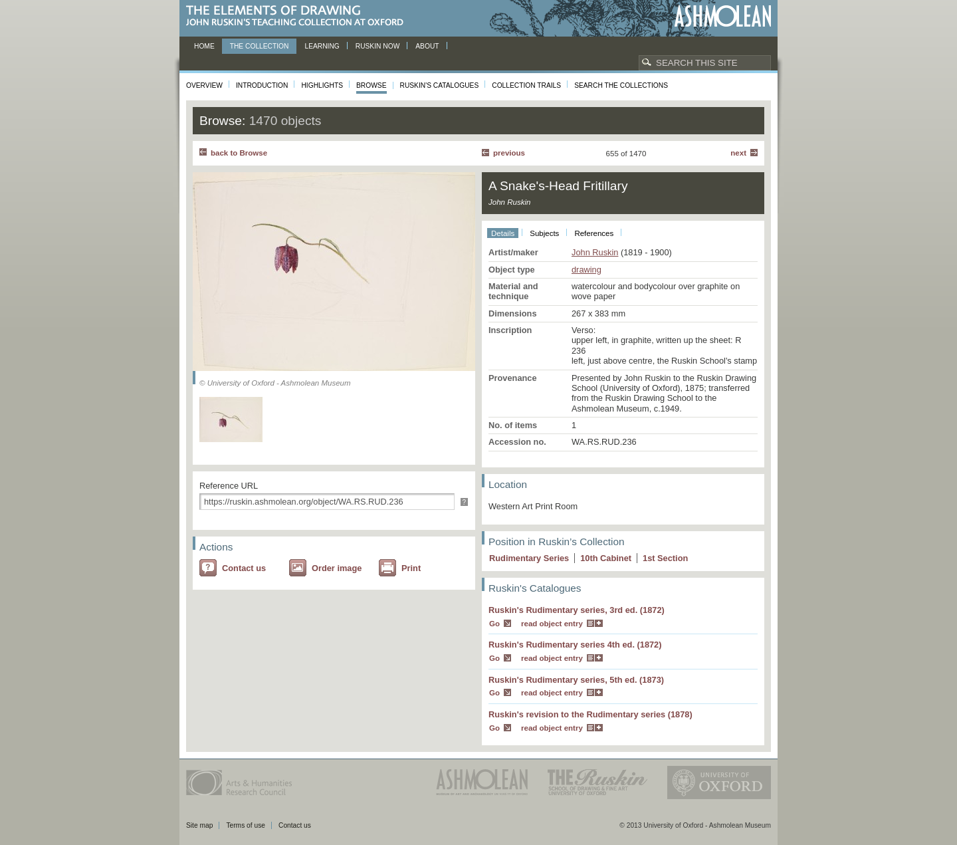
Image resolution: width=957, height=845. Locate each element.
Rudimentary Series (529, 558)
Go (494, 624)
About (427, 46)
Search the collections (621, 85)
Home (204, 46)
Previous (509, 153)
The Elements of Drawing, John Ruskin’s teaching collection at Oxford (298, 16)
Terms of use (245, 825)
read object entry (552, 624)
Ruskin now (378, 46)
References (593, 233)
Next (738, 153)
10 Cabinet (605, 558)
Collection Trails (526, 85)
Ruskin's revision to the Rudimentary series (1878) (590, 714)
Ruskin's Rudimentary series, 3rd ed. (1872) (576, 610)
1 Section (665, 558)
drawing (586, 270)
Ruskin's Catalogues (439, 85)
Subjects (544, 233)
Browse (371, 85)
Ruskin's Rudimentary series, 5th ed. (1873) (576, 680)
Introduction (262, 85)
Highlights (322, 85)
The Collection (259, 46)
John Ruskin (595, 252)
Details (502, 233)
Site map (199, 825)
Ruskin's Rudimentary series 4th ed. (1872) (575, 645)
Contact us (244, 568)
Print (411, 568)
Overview (204, 85)
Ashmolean (723, 16)
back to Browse (239, 153)
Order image (337, 568)
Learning (321, 46)
